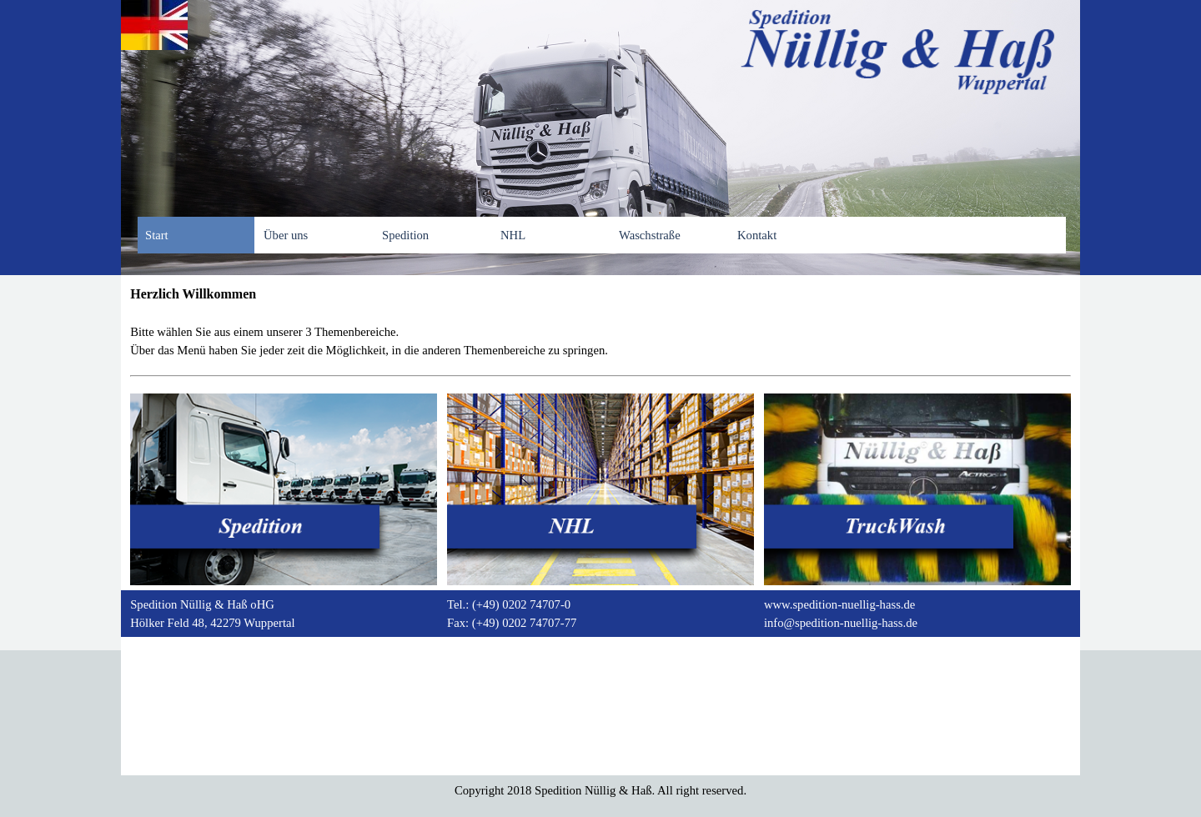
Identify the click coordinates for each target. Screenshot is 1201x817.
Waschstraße (650, 235)
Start (156, 235)
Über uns (286, 235)
